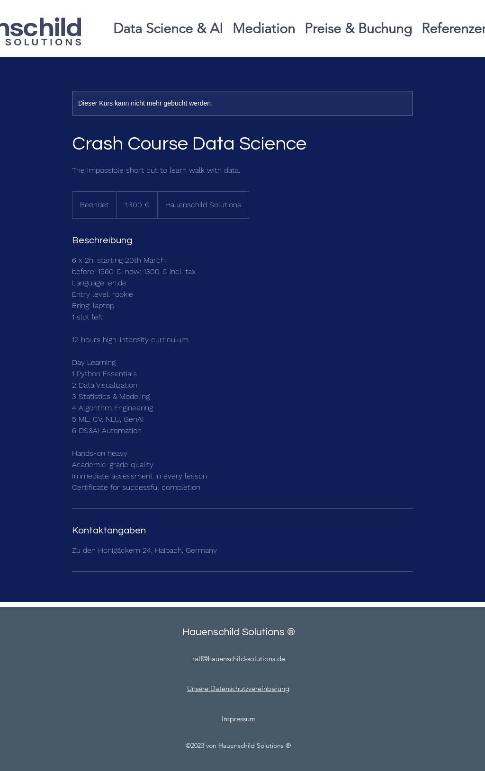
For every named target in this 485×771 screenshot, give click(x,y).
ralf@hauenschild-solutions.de (238, 658)
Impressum (239, 718)
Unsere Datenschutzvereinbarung (238, 688)
